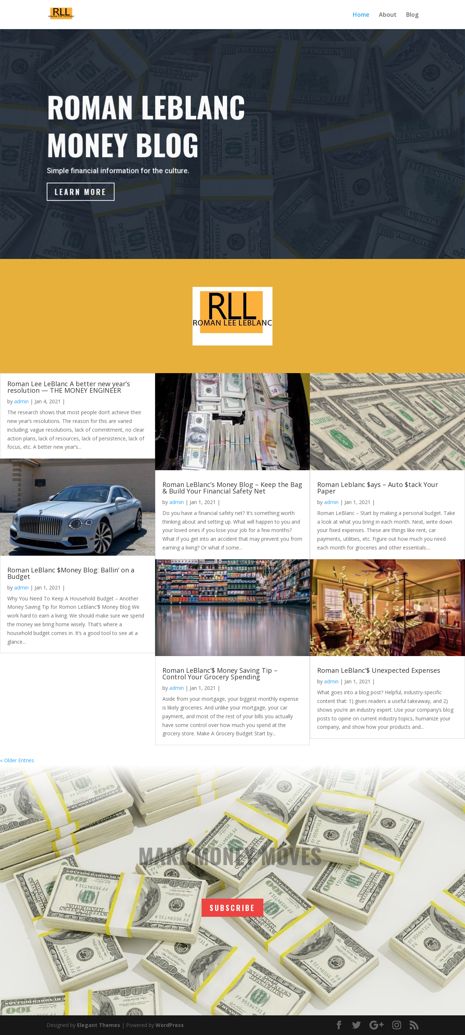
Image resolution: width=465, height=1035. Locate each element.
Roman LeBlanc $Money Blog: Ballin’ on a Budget (70, 573)
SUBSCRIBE (232, 907)
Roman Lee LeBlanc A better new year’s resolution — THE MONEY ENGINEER (68, 387)
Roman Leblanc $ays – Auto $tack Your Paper (377, 487)
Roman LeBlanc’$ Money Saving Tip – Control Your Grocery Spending (220, 673)
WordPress (169, 1025)
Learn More (83, 192)
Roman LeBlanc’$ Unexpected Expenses (378, 670)
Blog (412, 15)
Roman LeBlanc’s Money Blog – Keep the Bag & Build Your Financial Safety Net (232, 487)
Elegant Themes (98, 1025)
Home (361, 15)
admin (21, 401)
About (388, 15)
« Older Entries (17, 760)
